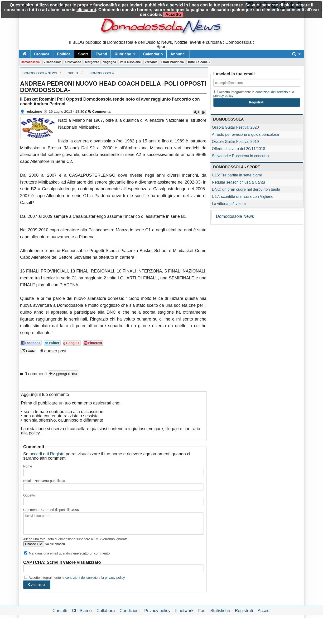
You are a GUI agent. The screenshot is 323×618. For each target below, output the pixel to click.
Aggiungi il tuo (64, 373)
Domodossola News (235, 216)
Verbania (151, 62)
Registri (57, 454)
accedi (36, 454)
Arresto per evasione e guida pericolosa (245, 134)
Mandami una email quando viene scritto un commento (67, 553)
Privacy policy (157, 610)
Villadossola (52, 62)
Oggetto (29, 495)
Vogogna (109, 62)
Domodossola (30, 62)
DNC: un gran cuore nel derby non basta (246, 189)
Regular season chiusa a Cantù (238, 182)
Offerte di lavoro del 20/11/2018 (238, 149)
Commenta (99, 111)
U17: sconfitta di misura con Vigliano (243, 197)
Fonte (30, 351)
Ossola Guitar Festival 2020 (235, 127)
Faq (202, 610)
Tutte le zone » (199, 62)
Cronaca (41, 54)
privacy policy (115, 577)
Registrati (244, 610)
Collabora (105, 610)
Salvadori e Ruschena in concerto (240, 156)
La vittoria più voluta (229, 204)
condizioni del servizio (81, 577)
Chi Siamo (82, 610)
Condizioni (130, 610)
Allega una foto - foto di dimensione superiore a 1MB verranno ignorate (75, 539)
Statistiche (220, 610)
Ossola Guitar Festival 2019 (235, 142)
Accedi (264, 610)
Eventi (101, 54)
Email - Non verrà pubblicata (44, 480)
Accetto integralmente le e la (74, 577)
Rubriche (123, 54)
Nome (27, 466)
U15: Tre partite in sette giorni (237, 175)
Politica (64, 54)
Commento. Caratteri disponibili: (51, 509)
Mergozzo (92, 62)
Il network (184, 610)
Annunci (178, 54)
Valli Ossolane (130, 62)
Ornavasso (73, 62)
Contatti (60, 610)
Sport (83, 54)
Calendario (153, 54)
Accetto (173, 14)
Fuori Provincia (172, 62)
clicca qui (86, 9)
